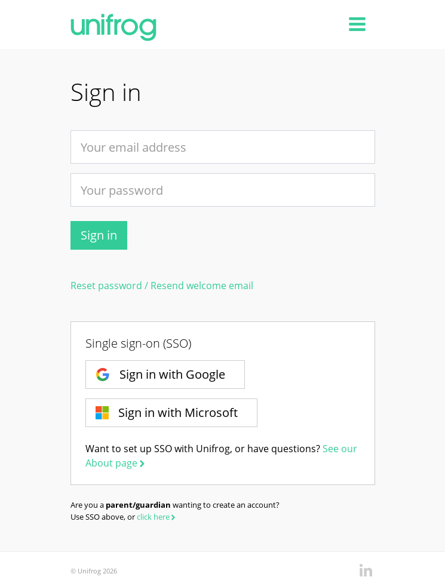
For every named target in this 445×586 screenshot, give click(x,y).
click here (157, 516)
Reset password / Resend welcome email (161, 285)
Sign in (99, 235)
